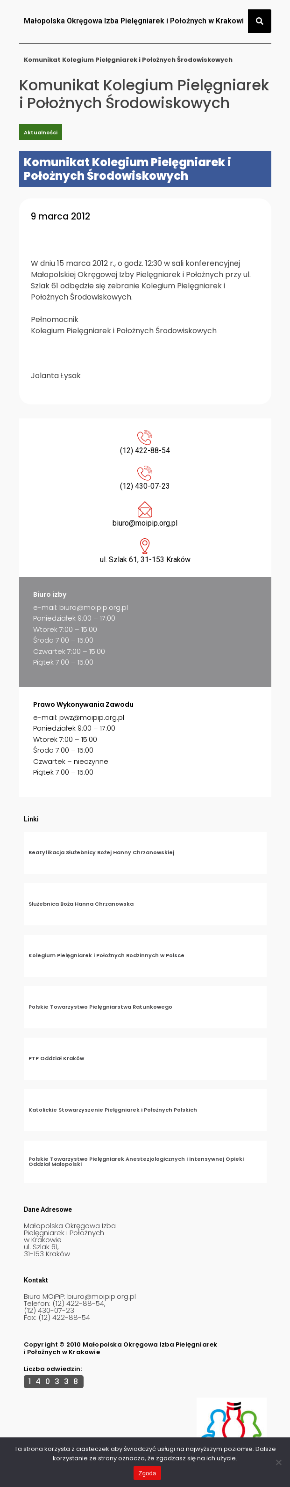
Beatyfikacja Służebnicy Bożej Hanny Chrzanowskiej (101, 852)
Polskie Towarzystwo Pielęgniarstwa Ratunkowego (100, 1007)
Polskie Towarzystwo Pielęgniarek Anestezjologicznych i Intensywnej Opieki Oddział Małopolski (136, 1161)
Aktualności (40, 132)
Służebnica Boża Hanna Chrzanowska (81, 904)
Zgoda (147, 1473)
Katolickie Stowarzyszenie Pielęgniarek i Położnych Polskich (112, 1109)
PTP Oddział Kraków (56, 1058)
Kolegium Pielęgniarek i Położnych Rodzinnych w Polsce (106, 955)
